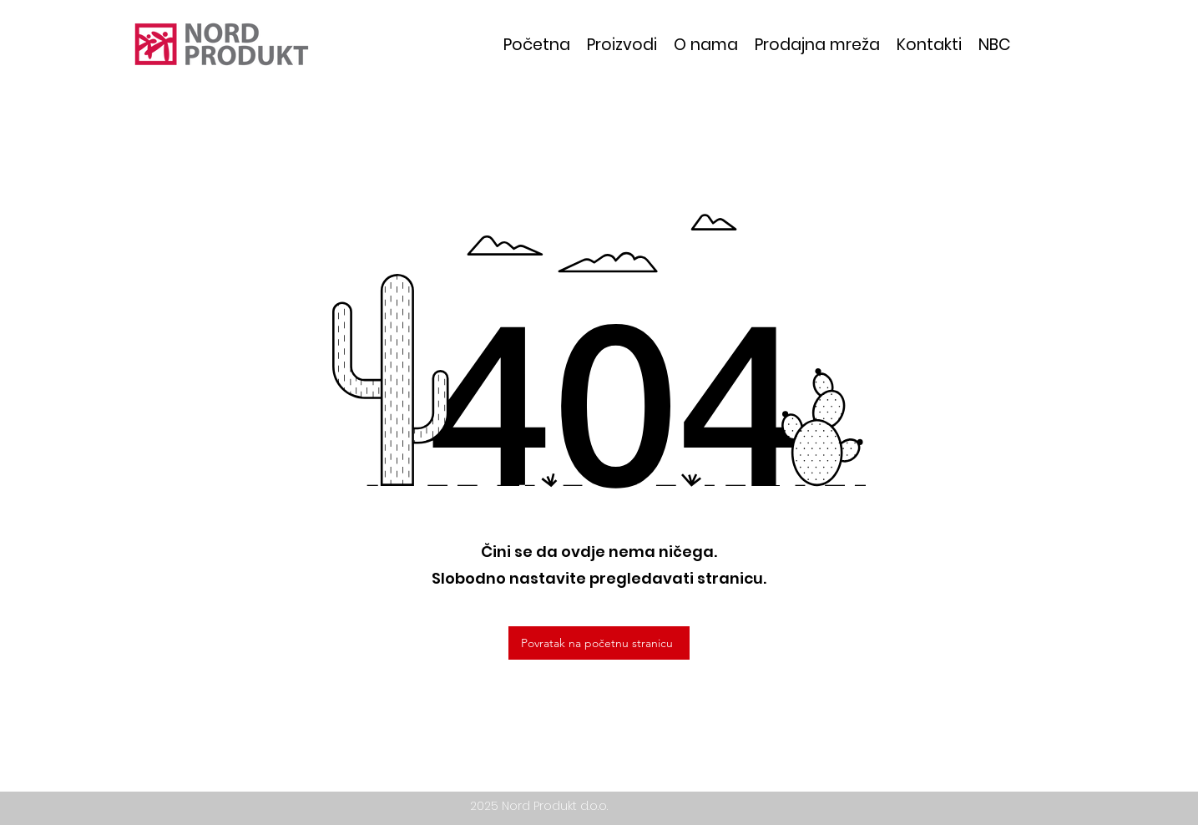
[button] (622, 45)
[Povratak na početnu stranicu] (599, 643)
